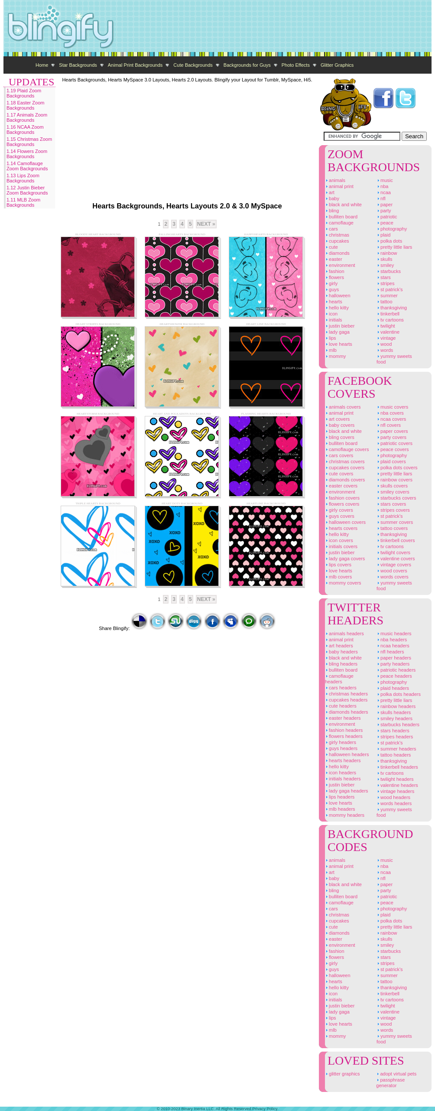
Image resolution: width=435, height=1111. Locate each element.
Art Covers (337, 419)
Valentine (388, 332)
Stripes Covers (393, 510)
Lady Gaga (337, 332)
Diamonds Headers (346, 712)
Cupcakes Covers (344, 467)
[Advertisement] (122, 136)
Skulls (385, 259)
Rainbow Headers (396, 706)
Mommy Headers (344, 815)
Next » (206, 224)
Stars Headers (393, 730)
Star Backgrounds (78, 65)
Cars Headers (341, 687)
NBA (382, 186)
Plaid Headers (393, 688)
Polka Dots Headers (399, 694)
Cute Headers (341, 705)
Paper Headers (394, 657)
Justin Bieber (339, 325)
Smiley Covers (393, 491)
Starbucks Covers (396, 497)
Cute (331, 247)
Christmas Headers (346, 693)
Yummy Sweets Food (394, 359)
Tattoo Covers (392, 528)
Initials (333, 319)
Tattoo (385, 301)
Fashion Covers (342, 497)
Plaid (383, 234)
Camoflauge (339, 222)
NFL (381, 198)
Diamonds (337, 253)
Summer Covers (395, 522)
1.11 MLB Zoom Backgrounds (23, 202)
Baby (332, 198)
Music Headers (394, 633)
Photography (392, 228)
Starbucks (389, 271)
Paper (385, 204)
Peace (385, 222)
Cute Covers (339, 473)
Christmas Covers (345, 461)
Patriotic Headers (396, 669)
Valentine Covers (396, 558)
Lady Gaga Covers (345, 558)
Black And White (343, 204)
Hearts (333, 301)
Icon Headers (340, 772)
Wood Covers (392, 570)
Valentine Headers (397, 785)
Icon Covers (339, 540)
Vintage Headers (395, 791)
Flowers (334, 277)
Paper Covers (392, 431)
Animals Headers (344, 633)
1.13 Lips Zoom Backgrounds (22, 178)
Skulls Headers (394, 712)
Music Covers (392, 406)
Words (385, 350)
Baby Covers (339, 425)
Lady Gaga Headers (346, 790)
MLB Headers (340, 809)
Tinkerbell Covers (396, 540)
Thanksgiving (392, 307)
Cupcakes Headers (346, 699)
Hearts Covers (341, 528)
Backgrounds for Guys (247, 65)
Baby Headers (341, 651)
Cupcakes (337, 241)
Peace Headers (394, 676)
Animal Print (339, 186)
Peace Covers (393, 449)
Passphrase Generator (390, 1082)
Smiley (385, 265)
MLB (331, 350)
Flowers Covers (342, 504)
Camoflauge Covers (347, 449)
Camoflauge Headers (339, 678)
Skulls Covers (392, 485)
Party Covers (391, 437)
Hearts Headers (342, 760)
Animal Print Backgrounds (135, 65)
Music (385, 180)
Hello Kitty (337, 307)
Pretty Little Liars (394, 247)
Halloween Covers (345, 522)
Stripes (385, 283)
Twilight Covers (393, 552)
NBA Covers (390, 413)
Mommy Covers (343, 582)
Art (329, 192)
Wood (384, 344)
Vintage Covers (394, 564)
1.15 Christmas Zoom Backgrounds (29, 141)
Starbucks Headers (398, 724)
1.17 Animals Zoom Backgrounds (26, 117)
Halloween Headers (347, 754)
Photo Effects (296, 65)
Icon (331, 313)
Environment (340, 265)
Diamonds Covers (345, 479)
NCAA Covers (391, 419)
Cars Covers (339, 455)
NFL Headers (390, 651)
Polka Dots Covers (397, 467)
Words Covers (393, 576)
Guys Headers (341, 748)
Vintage (386, 338)
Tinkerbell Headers (397, 767)
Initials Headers (342, 778)
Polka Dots (389, 241)
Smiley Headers (394, 718)
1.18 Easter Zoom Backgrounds (25, 105)
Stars (384, 277)
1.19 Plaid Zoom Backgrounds (23, 93)
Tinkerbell (388, 313)
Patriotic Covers (394, 443)
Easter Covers (341, 485)
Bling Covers (339, 437)
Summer (387, 295)
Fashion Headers (344, 730)
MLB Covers (338, 576)
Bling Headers (341, 663)
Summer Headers (396, 748)
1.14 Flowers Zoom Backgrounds (26, 154)
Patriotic (387, 216)
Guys (332, 289)
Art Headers (339, 645)
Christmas (337, 234)
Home (42, 65)
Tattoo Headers (394, 754)
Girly (331, 283)
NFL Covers (389, 425)
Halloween (338, 295)
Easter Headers (342, 718)
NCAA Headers (393, 645)
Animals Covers (342, 406)
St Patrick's (390, 289)
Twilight (386, 325)
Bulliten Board (341, 216)
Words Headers (394, 803)
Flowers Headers (344, 736)
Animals (335, 180)
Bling (332, 210)
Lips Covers (338, 564)
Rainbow (387, 253)
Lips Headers (339, 796)
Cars (331, 228)
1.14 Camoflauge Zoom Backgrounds (27, 166)
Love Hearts (338, 344)
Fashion (334, 271)
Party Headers (393, 663)
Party (384, 210)
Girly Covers (339, 510)
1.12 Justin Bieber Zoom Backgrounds (27, 190)
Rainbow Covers (394, 479)
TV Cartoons (390, 319)
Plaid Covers (391, 461)
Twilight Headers (395, 779)
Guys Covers (339, 516)
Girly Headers (340, 742)
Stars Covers (391, 504)
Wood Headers (393, 797)
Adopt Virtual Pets (396, 1073)
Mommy (335, 356)
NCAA (384, 192)
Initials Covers (341, 546)
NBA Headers (392, 639)
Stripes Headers (395, 736)
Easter (333, 259)
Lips (330, 338)
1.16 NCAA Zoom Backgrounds (25, 129)
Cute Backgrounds (193, 65)
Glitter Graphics (337, 65)
